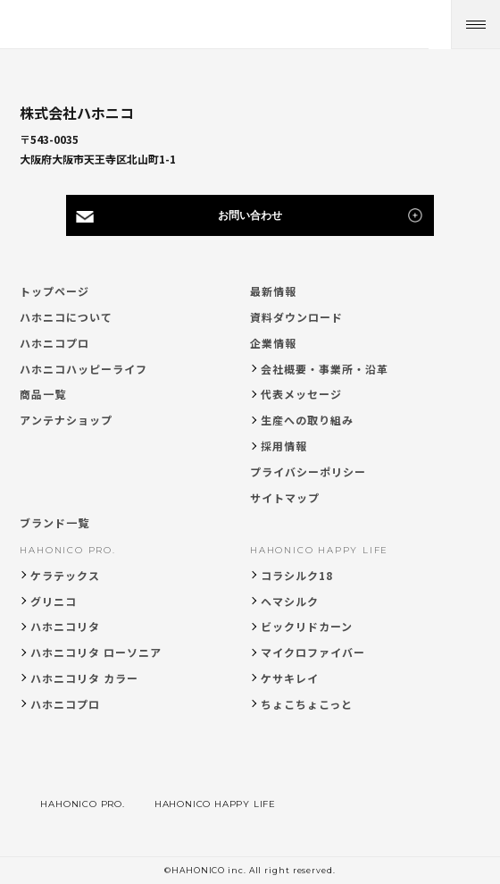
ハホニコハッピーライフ (83, 368)
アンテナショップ (66, 419)
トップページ (54, 291)
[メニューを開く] (475, 24)
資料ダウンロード (296, 316)
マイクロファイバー (313, 652)
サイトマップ (285, 497)
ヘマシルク (290, 601)
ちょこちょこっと (307, 703)
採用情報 (284, 445)
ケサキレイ (290, 678)
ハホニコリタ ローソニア (96, 652)
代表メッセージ (301, 393)
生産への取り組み (307, 419)
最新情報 (273, 291)
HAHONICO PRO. (67, 550)
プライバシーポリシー (308, 471)
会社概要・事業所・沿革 (324, 368)
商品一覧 (43, 393)
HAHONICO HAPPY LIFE (319, 550)
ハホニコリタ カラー (84, 678)
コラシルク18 (297, 575)
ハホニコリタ (65, 626)
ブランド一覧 (54, 522)
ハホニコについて (66, 316)
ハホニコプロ (54, 342)
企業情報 (273, 342)
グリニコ (53, 601)
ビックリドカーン (307, 626)
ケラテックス (65, 575)
